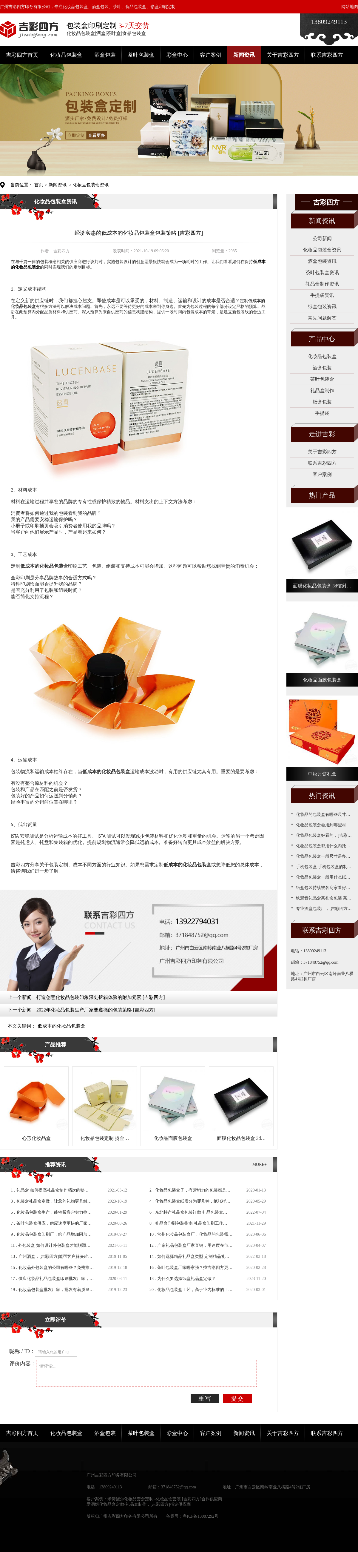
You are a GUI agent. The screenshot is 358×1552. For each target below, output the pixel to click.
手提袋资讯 (322, 295)
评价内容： (22, 1364)
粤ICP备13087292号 (201, 1516)
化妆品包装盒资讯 (91, 184)
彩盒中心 (177, 55)
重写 (205, 1398)
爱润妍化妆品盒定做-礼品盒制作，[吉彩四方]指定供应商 (139, 1504)
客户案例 (210, 55)
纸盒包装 (322, 401)
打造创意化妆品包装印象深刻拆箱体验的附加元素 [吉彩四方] (100, 997)
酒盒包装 (105, 55)
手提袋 (322, 413)
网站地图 (349, 6)
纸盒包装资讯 (322, 306)
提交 (237, 1398)
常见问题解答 (322, 317)
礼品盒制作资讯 (322, 283)
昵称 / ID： (22, 1351)
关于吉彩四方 (283, 55)
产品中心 (322, 339)
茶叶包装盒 (141, 55)
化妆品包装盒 (66, 55)
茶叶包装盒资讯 (322, 272)
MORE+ (259, 1164)
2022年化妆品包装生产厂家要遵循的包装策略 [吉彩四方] (95, 1009)
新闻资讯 (244, 55)
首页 (38, 184)
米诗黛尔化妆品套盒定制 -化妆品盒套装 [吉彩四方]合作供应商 (164, 1499)
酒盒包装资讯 (322, 261)
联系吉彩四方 (327, 55)
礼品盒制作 (322, 390)
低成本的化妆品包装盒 (61, 1025)
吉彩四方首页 (22, 55)
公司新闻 (322, 238)
